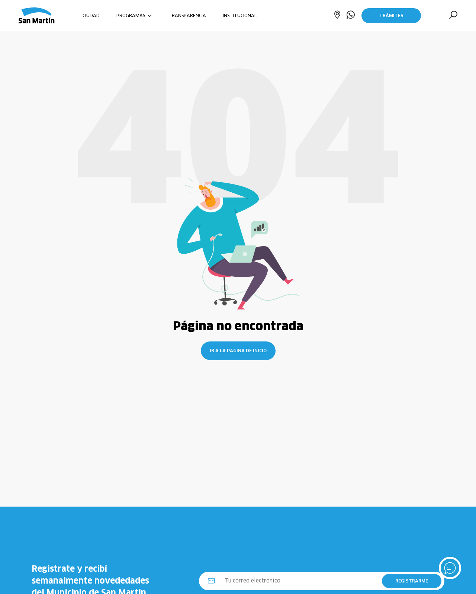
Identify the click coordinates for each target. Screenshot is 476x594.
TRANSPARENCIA (187, 15)
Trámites (391, 15)
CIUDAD (91, 15)
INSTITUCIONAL (240, 15)
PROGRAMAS (134, 15)
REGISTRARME (411, 580)
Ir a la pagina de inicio (238, 350)
